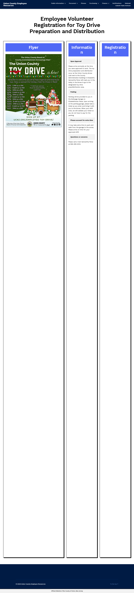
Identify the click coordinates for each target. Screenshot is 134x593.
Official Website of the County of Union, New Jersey (67, 591)
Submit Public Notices (123, 5)
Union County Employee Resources (15, 4)
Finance (104, 3)
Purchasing (93, 3)
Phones (83, 3)
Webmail (128, 3)
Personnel (72, 3)
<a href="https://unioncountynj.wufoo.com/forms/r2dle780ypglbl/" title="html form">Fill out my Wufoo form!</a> (115, 306)
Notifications (117, 3)
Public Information (57, 3)
